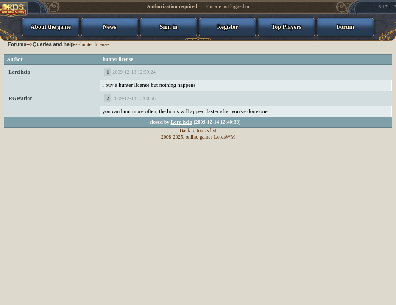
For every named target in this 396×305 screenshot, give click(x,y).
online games (199, 137)
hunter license (94, 44)
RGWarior (20, 98)
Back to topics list (198, 130)
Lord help (19, 72)
